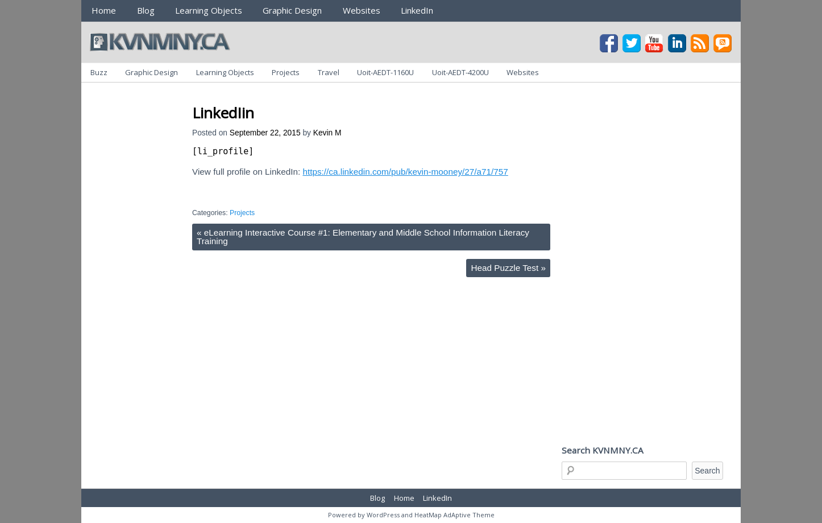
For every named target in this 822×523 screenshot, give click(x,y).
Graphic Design (292, 10)
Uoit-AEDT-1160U (385, 72)
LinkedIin (223, 112)
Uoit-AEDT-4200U (460, 72)
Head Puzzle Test (508, 268)
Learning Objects (208, 10)
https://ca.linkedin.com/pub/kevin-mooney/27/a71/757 (405, 171)
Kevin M (327, 133)
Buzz (98, 72)
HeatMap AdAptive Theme (454, 514)
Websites (361, 10)
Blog (146, 10)
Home (104, 10)
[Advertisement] (399, 96)
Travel (328, 72)
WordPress (383, 514)
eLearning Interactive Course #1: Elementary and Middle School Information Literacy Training (363, 237)
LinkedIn (417, 10)
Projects (286, 72)
